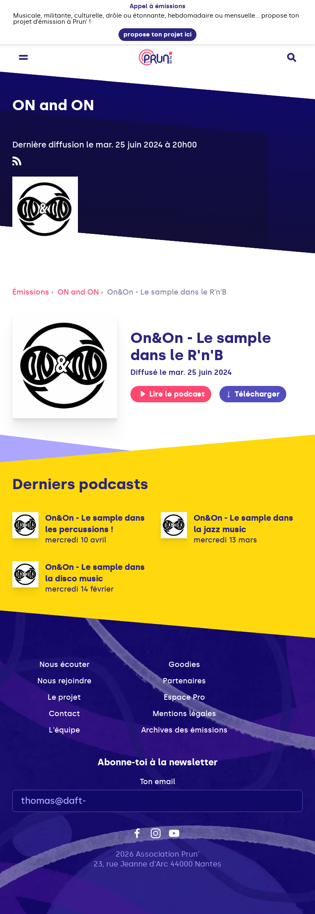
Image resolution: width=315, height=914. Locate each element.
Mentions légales (184, 713)
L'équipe (64, 730)
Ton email (157, 781)
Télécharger (253, 394)
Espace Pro (184, 697)
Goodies (184, 664)
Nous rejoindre (64, 680)
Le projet (64, 697)
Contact (64, 713)
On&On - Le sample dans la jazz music (243, 523)
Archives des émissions (184, 730)
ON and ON (78, 292)
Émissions (30, 292)
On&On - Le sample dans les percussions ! (95, 523)
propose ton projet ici (157, 34)
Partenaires (184, 680)
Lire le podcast (172, 394)
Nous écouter (64, 664)
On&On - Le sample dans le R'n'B (166, 292)
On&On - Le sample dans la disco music (95, 572)
